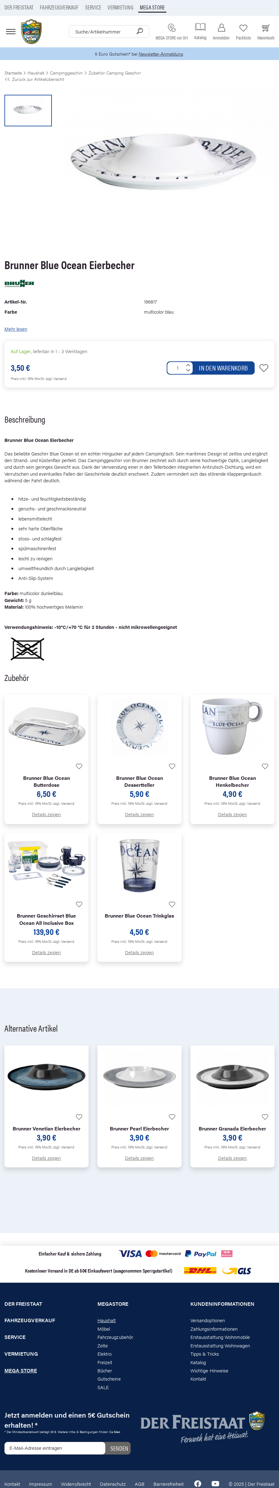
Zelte (102, 1345)
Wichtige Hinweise (209, 1370)
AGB (140, 1484)
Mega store (152, 7)
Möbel (103, 1329)
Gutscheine (109, 1379)
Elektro (104, 1354)
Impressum (40, 1484)
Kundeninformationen (222, 1303)
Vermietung (120, 7)
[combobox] (109, 31)
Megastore (113, 1303)
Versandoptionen (207, 1320)
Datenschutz (113, 1484)
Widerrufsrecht (76, 1484)
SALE (103, 1387)
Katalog (198, 1362)
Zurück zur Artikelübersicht (34, 79)
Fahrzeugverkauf (59, 7)
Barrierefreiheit (168, 1484)
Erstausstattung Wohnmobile (220, 1337)
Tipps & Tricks (204, 1354)
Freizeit (104, 1362)
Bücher (104, 1370)
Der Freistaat (19, 7)
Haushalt (106, 1320)
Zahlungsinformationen (214, 1329)
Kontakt (198, 1379)
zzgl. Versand (56, 379)
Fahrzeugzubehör (115, 1337)
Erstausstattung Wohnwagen (220, 1345)
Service (93, 7)
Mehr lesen (15, 329)
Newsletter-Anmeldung (162, 54)
